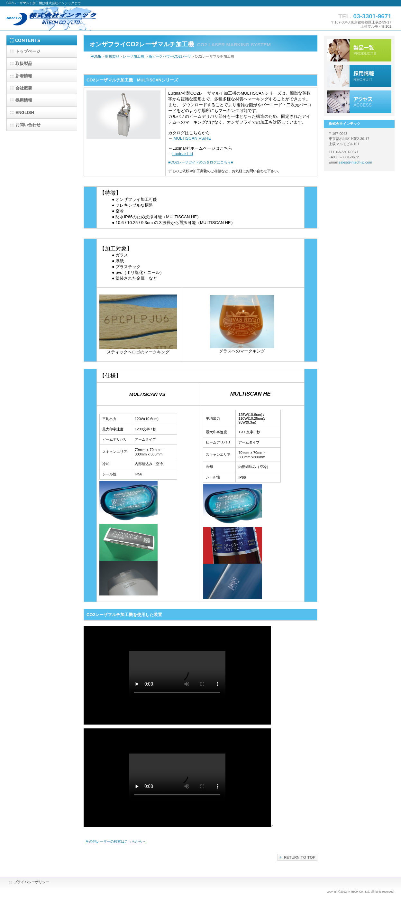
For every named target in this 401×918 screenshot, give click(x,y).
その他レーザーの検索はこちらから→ (116, 841)
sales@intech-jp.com (355, 162)
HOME (96, 56)
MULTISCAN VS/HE (191, 138)
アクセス (359, 101)
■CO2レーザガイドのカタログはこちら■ (200, 162)
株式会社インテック (70, 18)
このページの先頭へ (297, 857)
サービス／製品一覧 (359, 50)
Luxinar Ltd (182, 153)
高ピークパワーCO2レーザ (170, 56)
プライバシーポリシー (31, 882)
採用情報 (359, 76)
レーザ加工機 (134, 56)
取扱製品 (112, 56)
